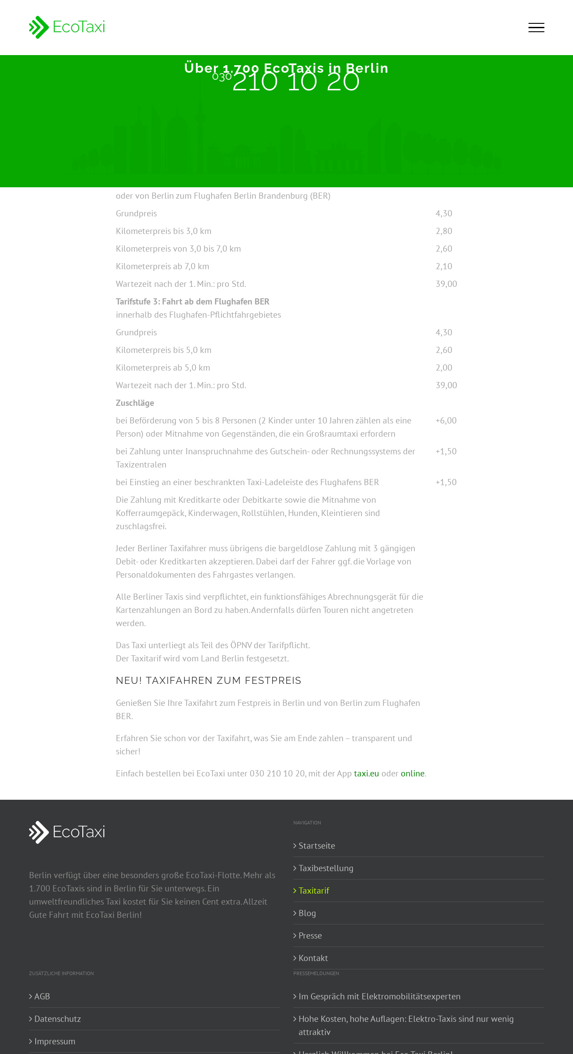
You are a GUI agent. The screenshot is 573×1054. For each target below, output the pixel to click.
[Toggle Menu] (536, 28)
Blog (307, 913)
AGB (42, 996)
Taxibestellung (326, 868)
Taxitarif (314, 890)
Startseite (317, 845)
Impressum (54, 1041)
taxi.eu (366, 773)
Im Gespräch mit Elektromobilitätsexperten (380, 996)
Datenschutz (57, 1018)
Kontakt (313, 958)
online (413, 773)
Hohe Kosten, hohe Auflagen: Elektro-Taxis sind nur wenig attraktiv (406, 1025)
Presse (310, 935)
